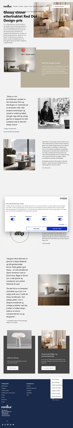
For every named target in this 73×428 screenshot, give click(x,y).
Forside (5, 11)
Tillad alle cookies (57, 228)
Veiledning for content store (8, 392)
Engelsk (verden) (56, 390)
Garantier (29, 390)
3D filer (3, 395)
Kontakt (28, 386)
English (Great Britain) (57, 385)
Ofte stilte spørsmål (31, 388)
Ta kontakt (15, 11)
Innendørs (15, 6)
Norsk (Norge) (55, 379)
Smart (30, 6)
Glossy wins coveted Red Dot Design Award (33, 11)
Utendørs (21, 6)
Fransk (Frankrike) (56, 388)
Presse (20, 11)
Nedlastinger (4, 386)
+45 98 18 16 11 (5, 414)
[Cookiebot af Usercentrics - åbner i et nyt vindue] (61, 199)
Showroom (4, 399)
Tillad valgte (36, 228)
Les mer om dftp (46, 243)
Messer (3, 402)
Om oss (47, 6)
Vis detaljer (61, 224)
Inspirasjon (35, 6)
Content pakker (5, 390)
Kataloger (3, 388)
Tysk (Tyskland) (55, 382)
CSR (28, 395)
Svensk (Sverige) (56, 393)
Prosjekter (41, 6)
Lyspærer (26, 6)
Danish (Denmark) (56, 396)
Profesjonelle (5, 383)
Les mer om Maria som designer (11, 131)
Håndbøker (29, 392)
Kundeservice (30, 383)
